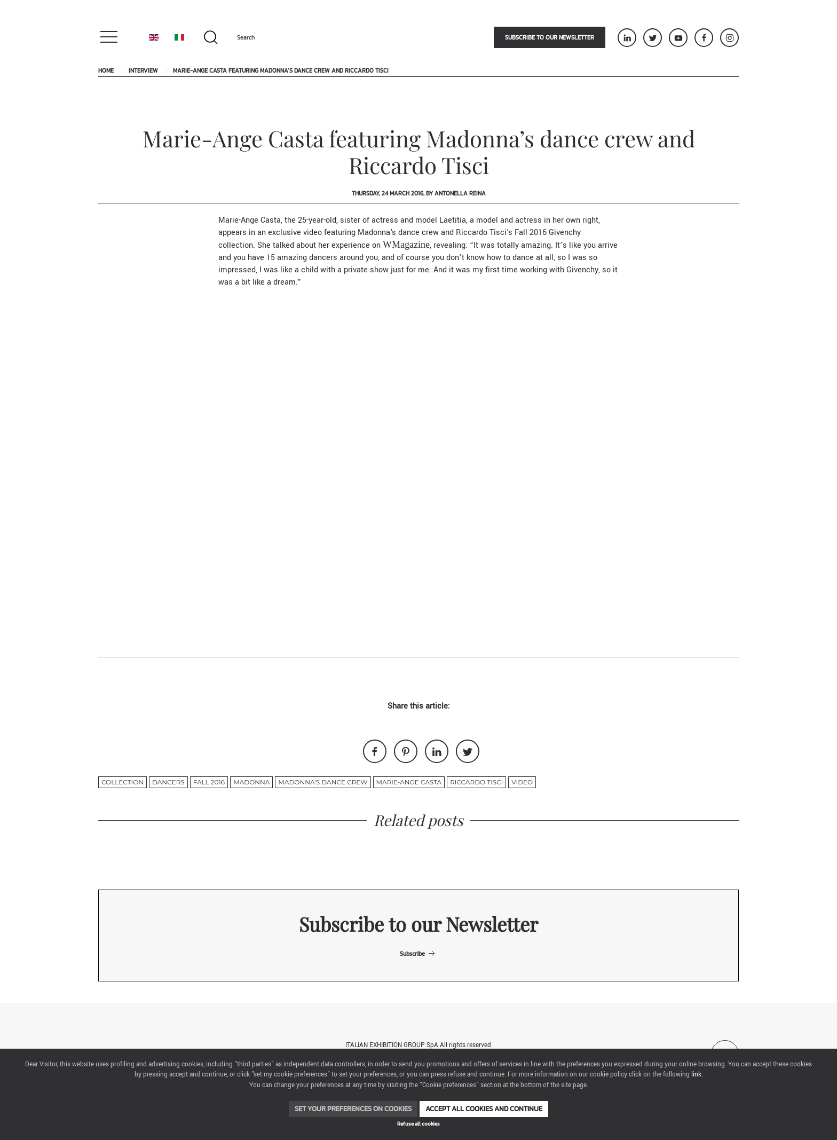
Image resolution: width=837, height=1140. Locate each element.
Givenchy (565, 232)
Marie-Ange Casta (409, 782)
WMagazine (406, 244)
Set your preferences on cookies (353, 1109)
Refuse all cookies (418, 1124)
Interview (143, 70)
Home (106, 70)
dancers (168, 782)
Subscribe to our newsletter (549, 37)
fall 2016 (209, 782)
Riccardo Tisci (476, 782)
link (696, 1074)
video (522, 782)
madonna (251, 782)
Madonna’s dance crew (322, 782)
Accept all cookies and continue (483, 1109)
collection (122, 782)
